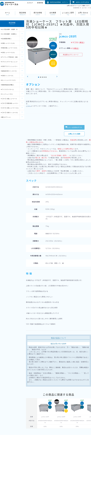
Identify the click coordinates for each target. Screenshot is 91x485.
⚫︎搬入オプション (6, 117)
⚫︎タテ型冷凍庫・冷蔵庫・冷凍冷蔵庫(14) (9, 30)
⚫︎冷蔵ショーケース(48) (8, 43)
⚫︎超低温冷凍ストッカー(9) (9, 71)
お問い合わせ (83, 12)
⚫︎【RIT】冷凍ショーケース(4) (9, 108)
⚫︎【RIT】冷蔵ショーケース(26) (9, 99)
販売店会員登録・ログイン (57, 2)
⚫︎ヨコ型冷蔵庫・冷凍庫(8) (9, 34)
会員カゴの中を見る (80, 2)
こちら (28, 106)
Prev (28, 76)
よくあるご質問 (68, 12)
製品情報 (22, 12)
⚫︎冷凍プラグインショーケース (9, 67)
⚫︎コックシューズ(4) (7, 94)
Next (56, 76)
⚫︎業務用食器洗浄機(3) (7, 85)
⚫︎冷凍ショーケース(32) (8, 52)
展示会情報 (37, 12)
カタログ (30, 3)
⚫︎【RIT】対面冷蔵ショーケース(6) (9, 104)
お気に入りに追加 (74, 134)
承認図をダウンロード (71, 55)
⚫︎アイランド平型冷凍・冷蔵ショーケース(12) (9, 57)
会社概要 (52, 12)
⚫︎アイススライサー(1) (7, 89)
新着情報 (40, 3)
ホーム (7, 12)
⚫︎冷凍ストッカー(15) (7, 75)
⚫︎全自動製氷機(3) (6, 38)
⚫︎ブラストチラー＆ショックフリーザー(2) (9, 62)
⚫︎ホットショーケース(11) (8, 80)
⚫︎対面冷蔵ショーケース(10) (9, 48)
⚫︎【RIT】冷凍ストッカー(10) (9, 112)
